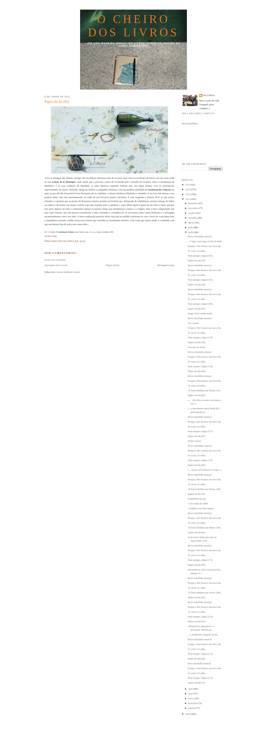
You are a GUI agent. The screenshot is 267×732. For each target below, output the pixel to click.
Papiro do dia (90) (196, 342)
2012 (188, 194)
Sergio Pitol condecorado (200, 313)
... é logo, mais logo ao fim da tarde (205, 241)
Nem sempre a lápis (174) (200, 616)
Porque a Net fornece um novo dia (204, 270)
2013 (188, 189)
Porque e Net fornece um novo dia (204, 246)
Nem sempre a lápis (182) (200, 255)
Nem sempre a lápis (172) (200, 677)
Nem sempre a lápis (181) (200, 279)
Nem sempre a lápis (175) (200, 560)
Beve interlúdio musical (199, 663)
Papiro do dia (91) (196, 308)
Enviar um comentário (55, 259)
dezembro (193, 203)
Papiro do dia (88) (196, 395)
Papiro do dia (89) (196, 371)
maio (191, 688)
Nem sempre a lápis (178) (200, 366)
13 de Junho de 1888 (198, 503)
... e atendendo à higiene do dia (202, 634)
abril (190, 693)
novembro (193, 208)
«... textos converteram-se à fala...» (204, 469)
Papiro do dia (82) (56, 101)
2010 (188, 714)
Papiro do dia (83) (196, 564)
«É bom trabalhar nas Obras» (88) (204, 592)
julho (191, 227)
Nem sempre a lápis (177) (200, 431)
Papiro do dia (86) (196, 465)
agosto (191, 222)
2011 (188, 199)
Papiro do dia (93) (196, 260)
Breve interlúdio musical (200, 236)
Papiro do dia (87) (196, 436)
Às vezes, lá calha (196, 299)
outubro (192, 213)
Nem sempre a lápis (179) (200, 337)
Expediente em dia (197, 498)
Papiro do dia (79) (196, 682)
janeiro (192, 708)
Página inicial (112, 265)
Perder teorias (194, 441)
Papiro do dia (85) (196, 494)
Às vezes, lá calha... (197, 250)
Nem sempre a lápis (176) (200, 460)
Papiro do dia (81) (196, 621)
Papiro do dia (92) (196, 284)
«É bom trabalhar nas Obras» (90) (204, 489)
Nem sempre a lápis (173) (200, 653)
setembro (193, 217)
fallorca (209, 95)
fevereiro (193, 703)
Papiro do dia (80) (196, 658)
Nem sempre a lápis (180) (200, 303)
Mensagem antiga (165, 265)
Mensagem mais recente (56, 265)
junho (191, 232)
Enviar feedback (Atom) (68, 272)
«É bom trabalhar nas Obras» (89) (204, 527)
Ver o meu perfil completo (198, 114)
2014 (188, 184)
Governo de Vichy (196, 347)
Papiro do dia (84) (196, 532)
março (191, 698)
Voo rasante (193, 323)
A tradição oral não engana (200, 508)
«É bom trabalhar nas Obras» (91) (204, 390)
